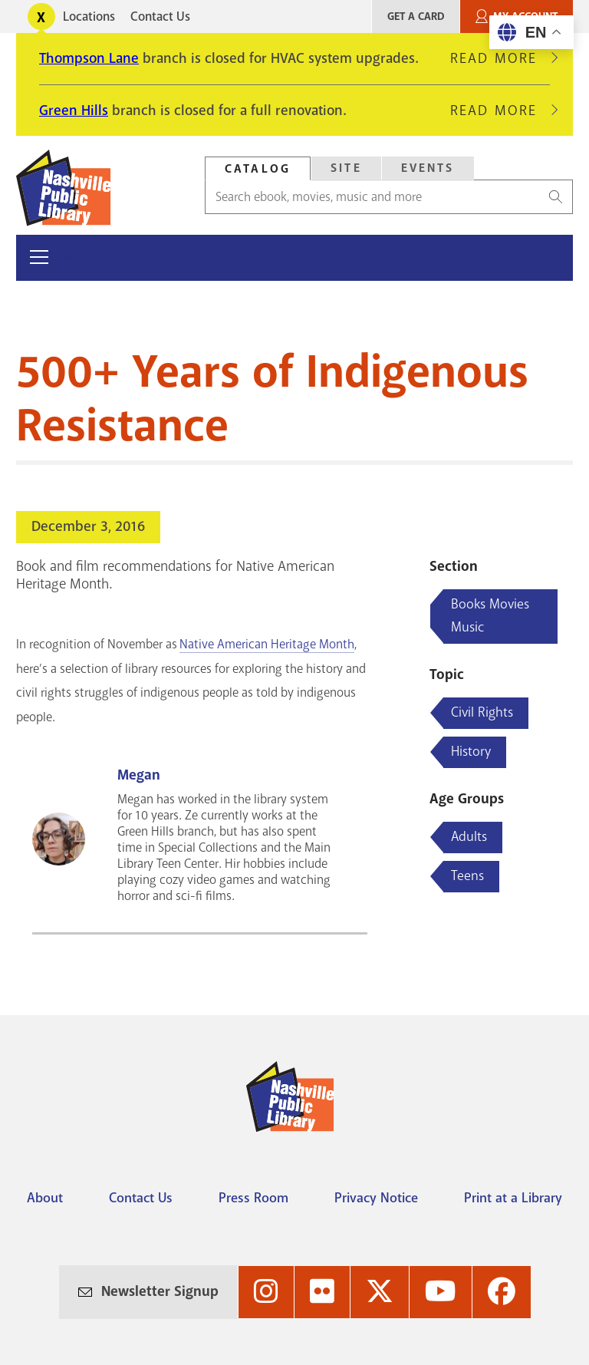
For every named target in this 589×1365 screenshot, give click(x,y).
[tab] (258, 168)
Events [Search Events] (428, 168)
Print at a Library (513, 1197)
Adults (469, 836)
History (471, 751)
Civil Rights (482, 712)
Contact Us (160, 16)
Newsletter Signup (160, 1291)
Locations (89, 16)
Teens (467, 875)
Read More (500, 58)
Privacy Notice (376, 1197)
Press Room (253, 1197)
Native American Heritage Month (266, 644)
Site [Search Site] (346, 168)
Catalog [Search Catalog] (258, 168)
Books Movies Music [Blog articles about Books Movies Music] (490, 615)
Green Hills (73, 110)
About (45, 1197)
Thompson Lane (89, 58)
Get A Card (415, 16)
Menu (80, 257)
